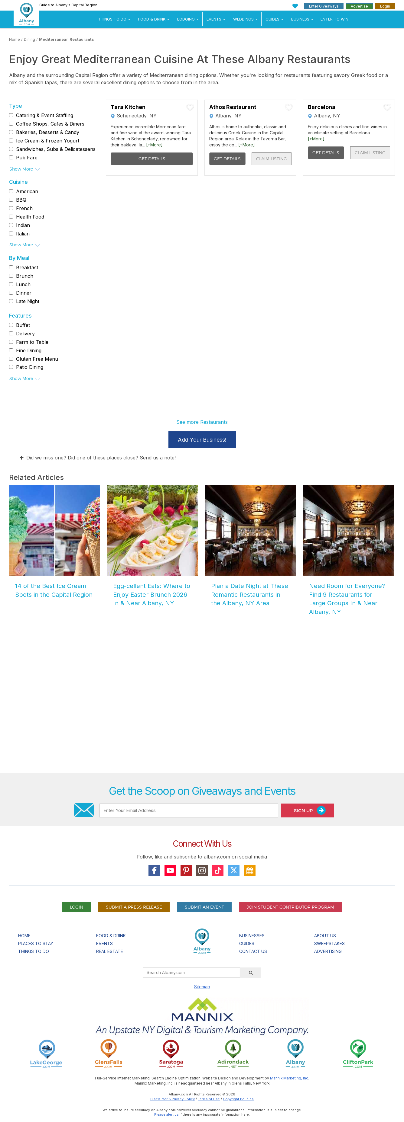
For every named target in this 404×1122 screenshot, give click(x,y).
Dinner (23, 293)
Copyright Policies (238, 1099)
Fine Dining (28, 350)
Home (14, 39)
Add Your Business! (202, 439)
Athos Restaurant (232, 107)
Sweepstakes (329, 943)
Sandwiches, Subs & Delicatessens (56, 149)
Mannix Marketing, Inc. (289, 1078)
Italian (23, 234)
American (27, 191)
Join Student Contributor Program (290, 906)
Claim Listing (271, 158)
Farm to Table (32, 342)
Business (300, 19)
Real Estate (109, 951)
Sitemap (202, 986)
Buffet (23, 325)
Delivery (25, 334)
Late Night (27, 301)
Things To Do (112, 19)
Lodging (186, 19)
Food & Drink (151, 19)
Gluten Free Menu (37, 359)
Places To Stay (35, 943)
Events (214, 19)
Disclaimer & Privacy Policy (172, 1099)
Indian (23, 225)
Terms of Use (209, 1099)
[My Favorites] (295, 6)
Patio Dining (29, 367)
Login (385, 6)
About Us (325, 935)
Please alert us (166, 1114)
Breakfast (27, 267)
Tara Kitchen (128, 107)
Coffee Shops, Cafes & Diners (50, 124)
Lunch (23, 284)
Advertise (359, 6)
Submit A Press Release (134, 906)
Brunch (24, 276)
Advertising (328, 951)
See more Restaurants (202, 422)
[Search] (250, 972)
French (24, 208)
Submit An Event (204, 906)
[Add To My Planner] (190, 107)
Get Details (151, 158)
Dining (29, 39)
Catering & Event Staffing (44, 115)
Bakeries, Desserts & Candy (47, 132)
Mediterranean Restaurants (66, 39)
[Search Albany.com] (191, 972)
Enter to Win (334, 19)
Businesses (252, 935)
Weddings (243, 19)
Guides (272, 19)
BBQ (21, 200)
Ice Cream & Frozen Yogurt (47, 141)
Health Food (30, 217)
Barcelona (321, 107)
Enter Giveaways (324, 6)
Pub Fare (26, 158)
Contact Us (253, 951)
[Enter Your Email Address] (188, 810)
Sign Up (310, 810)
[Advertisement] (202, 700)
